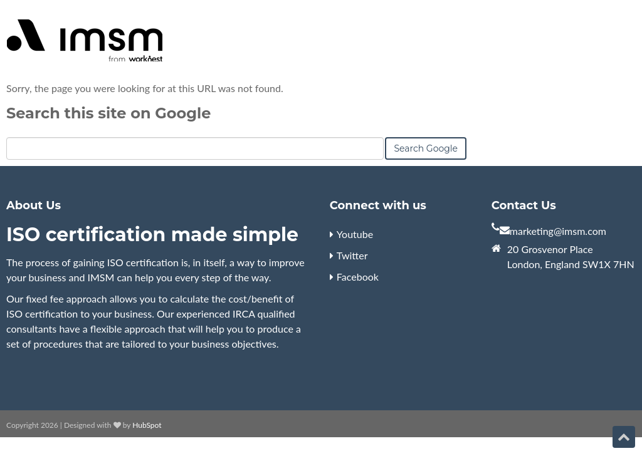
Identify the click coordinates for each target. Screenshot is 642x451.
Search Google (426, 148)
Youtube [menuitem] (355, 234)
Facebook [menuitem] (358, 277)
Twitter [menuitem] (352, 255)
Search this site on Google (108, 113)
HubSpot (146, 425)
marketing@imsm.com (558, 231)
